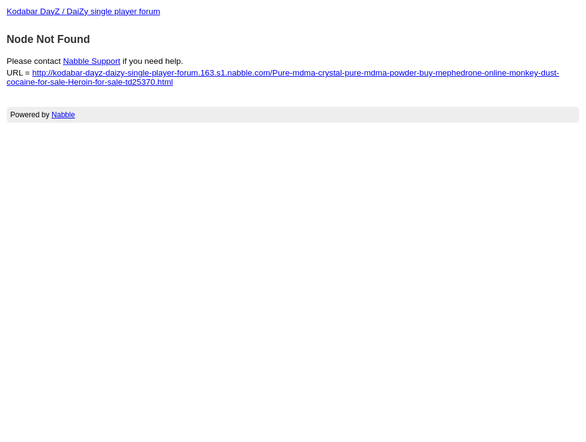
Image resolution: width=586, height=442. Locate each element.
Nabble (63, 114)
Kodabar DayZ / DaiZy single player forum (83, 11)
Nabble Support (91, 61)
